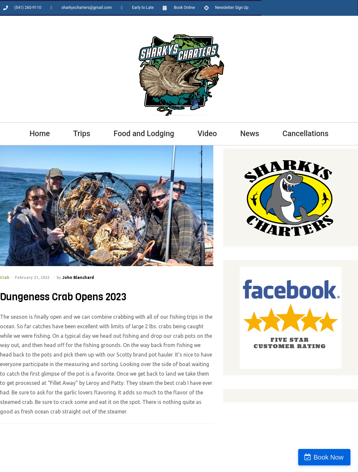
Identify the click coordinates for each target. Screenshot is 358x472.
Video (207, 133)
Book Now (330, 457)
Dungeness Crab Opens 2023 (63, 297)
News (249, 133)
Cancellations (305, 133)
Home (40, 133)
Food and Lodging (143, 133)
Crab (4, 277)
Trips (81, 133)
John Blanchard (78, 277)
